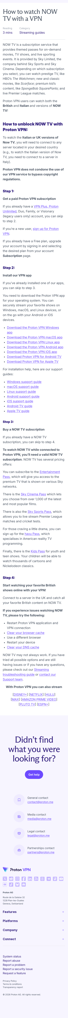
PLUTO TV (27, 704)
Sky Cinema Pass (33, 494)
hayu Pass (32, 534)
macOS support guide (23, 387)
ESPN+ (43, 704)
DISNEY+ (20, 695)
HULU (50, 695)
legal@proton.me (38, 835)
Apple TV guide (18, 411)
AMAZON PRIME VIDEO (39, 699)
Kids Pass (38, 551)
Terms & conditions (12, 984)
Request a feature (14, 973)
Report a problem (14, 965)
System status (12, 956)
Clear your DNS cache (23, 647)
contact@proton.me (40, 802)
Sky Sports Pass (39, 512)
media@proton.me (39, 818)
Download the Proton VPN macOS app (34, 337)
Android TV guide (19, 406)
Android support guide (23, 396)
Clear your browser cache (25, 633)
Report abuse (11, 960)
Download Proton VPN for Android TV (34, 357)
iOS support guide (20, 401)
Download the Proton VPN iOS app (32, 352)
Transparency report (13, 987)
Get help (33, 774)
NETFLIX (36, 695)
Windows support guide (24, 382)
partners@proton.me (40, 852)
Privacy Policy (10, 981)
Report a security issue (18, 969)
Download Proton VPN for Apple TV (32, 362)
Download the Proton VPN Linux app (33, 342)
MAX (15, 699)
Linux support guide (21, 392)
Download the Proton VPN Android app (35, 347)
